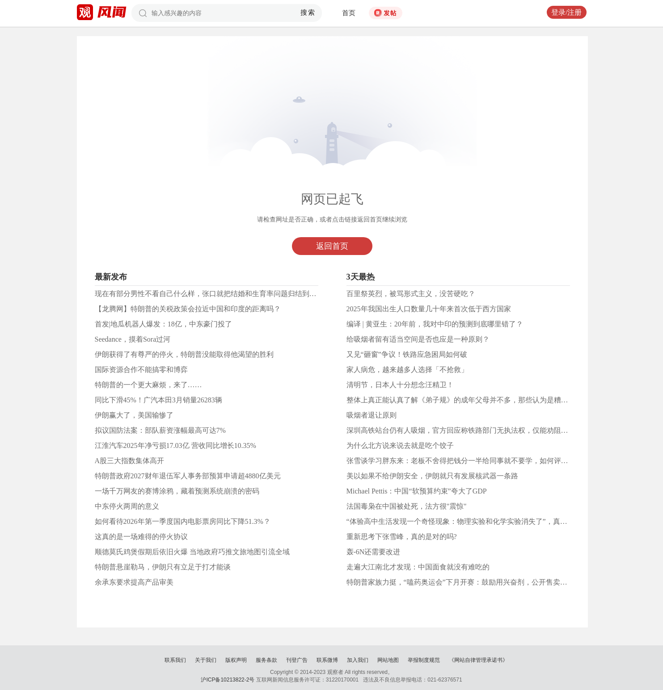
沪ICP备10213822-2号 (227, 680)
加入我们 (357, 660)
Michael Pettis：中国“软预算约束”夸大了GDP (416, 491)
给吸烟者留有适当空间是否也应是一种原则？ (418, 339)
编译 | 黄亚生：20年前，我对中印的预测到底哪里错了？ (434, 324)
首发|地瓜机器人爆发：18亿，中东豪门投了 (163, 324)
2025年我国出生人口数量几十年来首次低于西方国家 (428, 309)
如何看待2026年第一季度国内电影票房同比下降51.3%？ (182, 521)
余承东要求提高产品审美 (134, 582)
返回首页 (332, 246)
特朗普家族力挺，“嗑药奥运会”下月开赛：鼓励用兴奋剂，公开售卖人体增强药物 (474, 582)
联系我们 (175, 660)
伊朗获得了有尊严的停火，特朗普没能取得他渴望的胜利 (184, 354)
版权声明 (236, 660)
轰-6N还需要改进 (373, 552)
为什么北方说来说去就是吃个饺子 (400, 445)
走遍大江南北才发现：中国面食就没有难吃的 (418, 567)
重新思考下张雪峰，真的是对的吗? (401, 536)
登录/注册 (566, 12)
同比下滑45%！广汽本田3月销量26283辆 (158, 400)
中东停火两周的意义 (127, 506)
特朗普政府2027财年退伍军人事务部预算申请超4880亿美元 (188, 476)
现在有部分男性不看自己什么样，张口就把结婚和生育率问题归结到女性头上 (216, 293)
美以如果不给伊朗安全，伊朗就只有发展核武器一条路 (432, 476)
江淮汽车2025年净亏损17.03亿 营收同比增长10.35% (175, 445)
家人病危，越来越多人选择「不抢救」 (407, 369)
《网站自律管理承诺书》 (478, 660)
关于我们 (205, 660)
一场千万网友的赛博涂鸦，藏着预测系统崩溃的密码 (177, 491)
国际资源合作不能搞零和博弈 (141, 369)
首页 (348, 13)
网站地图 (388, 660)
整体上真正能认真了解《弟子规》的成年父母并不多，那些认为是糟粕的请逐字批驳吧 (482, 400)
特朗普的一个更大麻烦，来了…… (148, 385)
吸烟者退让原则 (371, 415)
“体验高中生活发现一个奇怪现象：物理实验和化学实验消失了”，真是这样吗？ (471, 521)
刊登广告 (297, 660)
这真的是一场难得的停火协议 (141, 536)
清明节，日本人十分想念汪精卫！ (400, 385)
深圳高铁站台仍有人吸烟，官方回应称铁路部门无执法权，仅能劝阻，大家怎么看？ (478, 430)
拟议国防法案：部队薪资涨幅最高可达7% (160, 430)
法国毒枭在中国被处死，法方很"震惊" (406, 506)
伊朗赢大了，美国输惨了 (134, 415)
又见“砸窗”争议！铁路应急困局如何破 (406, 354)
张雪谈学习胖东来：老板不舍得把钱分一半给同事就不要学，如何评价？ (460, 460)
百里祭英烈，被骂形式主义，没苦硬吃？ (410, 293)
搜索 (307, 12)
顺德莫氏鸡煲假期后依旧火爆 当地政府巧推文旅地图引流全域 (192, 552)
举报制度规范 (424, 660)
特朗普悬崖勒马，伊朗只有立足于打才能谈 (163, 567)
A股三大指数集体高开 (130, 460)
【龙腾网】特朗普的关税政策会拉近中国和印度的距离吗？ (188, 309)
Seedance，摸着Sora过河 (133, 339)
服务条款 (266, 660)
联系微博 (327, 660)
